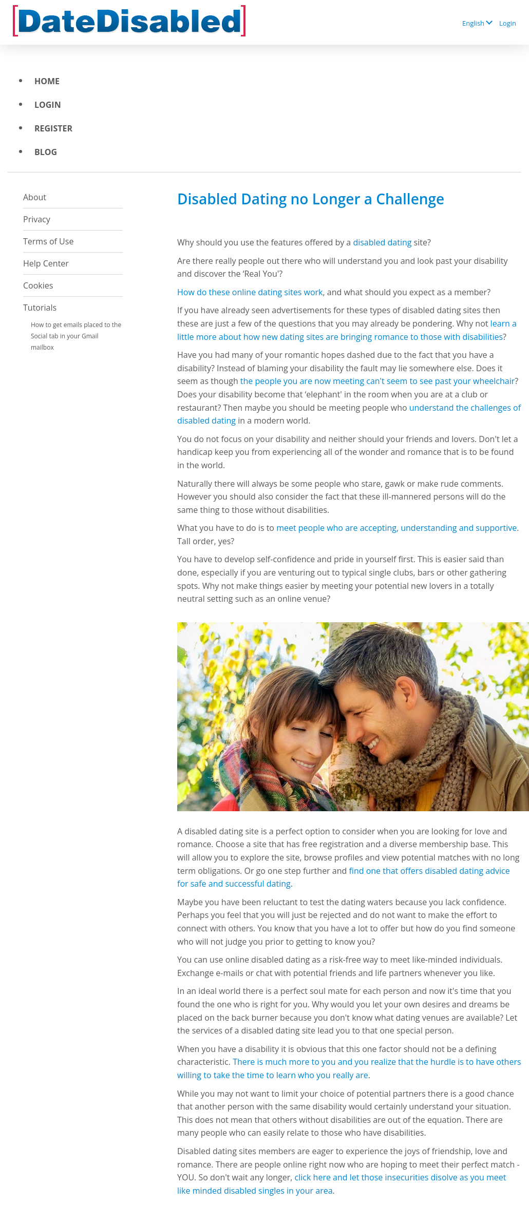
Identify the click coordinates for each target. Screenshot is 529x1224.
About (34, 197)
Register (53, 128)
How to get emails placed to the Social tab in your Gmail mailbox (76, 336)
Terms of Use (48, 241)
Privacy (36, 219)
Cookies (38, 285)
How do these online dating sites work (250, 292)
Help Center (46, 263)
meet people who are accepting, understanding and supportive (396, 527)
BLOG (45, 152)
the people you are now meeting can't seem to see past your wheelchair (377, 381)
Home (47, 81)
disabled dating (382, 242)
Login (507, 23)
